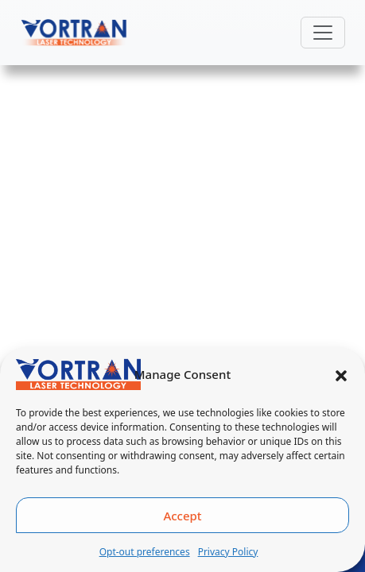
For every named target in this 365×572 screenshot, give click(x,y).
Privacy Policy (228, 551)
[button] (341, 374)
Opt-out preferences (144, 551)
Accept (182, 516)
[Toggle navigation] (323, 32)
